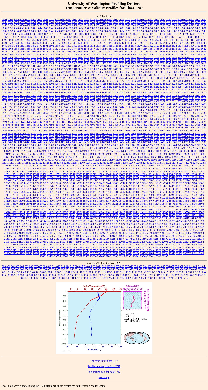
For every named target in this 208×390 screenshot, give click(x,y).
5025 (150, 69)
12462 (36, 171)
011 (54, 266)
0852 (68, 31)
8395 (186, 139)
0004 (22, 19)
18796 (193, 203)
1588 (156, 48)
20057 (100, 218)
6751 (168, 107)
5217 (115, 83)
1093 (116, 34)
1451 (10, 45)
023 (109, 266)
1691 (203, 51)
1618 (186, 48)
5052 (92, 72)
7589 (39, 124)
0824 (174, 28)
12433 (93, 168)
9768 (123, 151)
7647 (10, 127)
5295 (191, 86)
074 (136, 269)
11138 (53, 162)
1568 (39, 48)
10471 (72, 154)
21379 (86, 232)
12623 (43, 177)
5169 (74, 80)
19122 (93, 209)
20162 (64, 221)
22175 (7, 244)
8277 (39, 139)
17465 (179, 192)
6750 (162, 107)
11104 (161, 159)
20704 (157, 227)
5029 (174, 69)
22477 (14, 247)
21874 (122, 238)
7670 (74, 127)
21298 (36, 232)
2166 (16, 60)
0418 (150, 22)
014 (67, 266)
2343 (45, 63)
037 (172, 266)
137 (13, 275)
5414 (180, 92)
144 (45, 275)
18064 (57, 197)
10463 (50, 154)
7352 (133, 118)
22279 (143, 244)
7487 (68, 121)
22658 (150, 247)
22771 (86, 250)
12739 (86, 183)
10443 (194, 151)
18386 (100, 200)
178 (200, 275)
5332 (180, 89)
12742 (100, 183)
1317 (191, 39)
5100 (139, 75)
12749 (136, 183)
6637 (80, 107)
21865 (107, 238)
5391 (86, 92)
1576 (86, 48)
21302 (43, 232)
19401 (107, 212)
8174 (168, 133)
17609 (72, 194)
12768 (7, 186)
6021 (197, 95)
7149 (16, 116)
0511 (86, 25)
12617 (200, 174)
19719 (93, 215)
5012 (80, 69)
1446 (191, 42)
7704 (127, 127)
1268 (68, 39)
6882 (68, 110)
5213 (92, 83)
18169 (150, 197)
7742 (133, 127)
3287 (197, 66)
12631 (100, 177)
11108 (189, 159)
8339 (80, 139)
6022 (203, 95)
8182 (203, 133)
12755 (172, 183)
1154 (75, 37)
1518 (127, 45)
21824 (29, 238)
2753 (80, 63)
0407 (139, 22)
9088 (92, 145)
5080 (33, 75)
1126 (202, 34)
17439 (172, 192)
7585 (22, 124)
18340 (57, 200)
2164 (4, 60)
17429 (157, 192)
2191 (139, 60)
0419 (156, 22)
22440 (200, 244)
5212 (86, 83)
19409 (114, 212)
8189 (27, 136)
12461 (29, 171)
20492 (93, 224)
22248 (100, 244)
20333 (7, 224)
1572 (63, 48)
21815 (14, 238)
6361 (92, 104)
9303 (51, 148)
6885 (86, 110)
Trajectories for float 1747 (104, 360)
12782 (86, 186)
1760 (115, 54)
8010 (80, 130)
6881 (63, 110)
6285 (92, 101)
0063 (57, 22)
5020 (127, 69)
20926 (43, 230)
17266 (29, 192)
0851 (63, 31)
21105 (129, 230)
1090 (99, 34)
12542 (14, 174)
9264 (174, 145)
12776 (50, 186)
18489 (172, 200)
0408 (145, 22)
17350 (100, 192)
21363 (72, 232)
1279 (127, 39)
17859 (136, 194)
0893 (191, 31)
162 (127, 275)
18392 (114, 200)
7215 (4, 118)
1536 (191, 45)
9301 (39, 148)
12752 (157, 183)
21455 (143, 232)
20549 (165, 224)
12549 (36, 174)
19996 (36, 218)
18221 (164, 197)
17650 (86, 194)
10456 (21, 154)
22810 (114, 250)
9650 (168, 148)
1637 (63, 51)
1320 (203, 39)
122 (149, 272)
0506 (57, 25)
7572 (197, 121)
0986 (28, 34)
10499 (129, 154)
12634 (122, 177)
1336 (63, 42)
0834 (16, 31)
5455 (133, 95)
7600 (86, 124)
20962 (65, 230)
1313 (168, 39)
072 (127, 269)
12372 (167, 162)
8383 (139, 139)
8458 (57, 142)
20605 (50, 227)
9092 (104, 145)
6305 (139, 101)
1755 (86, 54)
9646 (162, 148)
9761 (88, 151)
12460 (21, 171)
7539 (98, 121)
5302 (16, 89)
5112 (203, 75)
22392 (179, 244)
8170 (150, 133)
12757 (179, 183)
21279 (200, 230)
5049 (74, 72)
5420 (10, 95)
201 (118, 278)
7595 (57, 124)
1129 (17, 37)
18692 (93, 203)
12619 (14, 177)
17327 (72, 192)
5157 (4, 80)
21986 (86, 241)
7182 (127, 116)
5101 (145, 75)
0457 (16, 25)
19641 (50, 215)
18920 (107, 206)
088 (200, 269)
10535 (136, 154)
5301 (10, 89)
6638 (86, 107)
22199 (29, 244)
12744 (107, 183)
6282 (74, 101)
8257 (33, 139)
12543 (21, 174)
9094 (109, 145)
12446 (122, 168)
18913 (100, 206)
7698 (109, 127)
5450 (109, 95)
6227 (4, 101)
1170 (167, 37)
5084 (57, 75)
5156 (203, 78)
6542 (22, 107)
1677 (133, 51)
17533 (21, 194)
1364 (162, 42)
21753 (157, 235)
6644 (121, 107)
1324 (22, 42)
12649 (29, 180)
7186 (150, 116)
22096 (172, 241)
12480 (114, 171)
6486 (203, 104)
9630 (121, 148)
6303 (127, 101)
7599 (80, 124)
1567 (33, 48)
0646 (51, 28)
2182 (104, 60)
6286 (98, 101)
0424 (186, 22)
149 (67, 275)
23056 (107, 253)
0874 (121, 31)
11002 (69, 156)
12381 (21, 165)
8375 (109, 139)
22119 (179, 241)
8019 (86, 130)
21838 (57, 238)
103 (63, 272)
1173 (184, 37)
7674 (86, 127)
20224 (114, 221)
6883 (74, 110)
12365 (117, 162)
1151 (57, 37)
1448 (197, 42)
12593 (100, 174)
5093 (110, 75)
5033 (197, 69)
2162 (197, 57)
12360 (81, 162)
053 (40, 269)
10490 (100, 154)
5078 (22, 75)
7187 (156, 116)
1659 (74, 51)
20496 (100, 224)
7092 (139, 113)
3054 (121, 66)
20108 (165, 218)
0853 (74, 31)
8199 (68, 136)
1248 (62, 39)
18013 (7, 197)
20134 (7, 221)
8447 (39, 142)
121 (144, 272)
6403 (174, 104)
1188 (196, 37)
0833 (10, 31)
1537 (197, 45)
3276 (133, 66)
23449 (200, 253)
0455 (4, 25)
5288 (186, 86)
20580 (7, 227)
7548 (121, 121)
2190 (133, 60)
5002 (22, 69)
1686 (180, 51)
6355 (57, 104)
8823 (16, 145)
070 (118, 269)
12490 (165, 171)
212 (168, 278)
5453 (127, 95)
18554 (193, 200)
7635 (197, 124)
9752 (52, 151)
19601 (14, 215)
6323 (180, 101)
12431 (86, 168)
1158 (98, 37)
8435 (22, 142)
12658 (93, 180)
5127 (80, 78)
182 (31, 278)
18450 (143, 200)
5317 (92, 89)
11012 (97, 156)
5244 (63, 86)
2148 (121, 57)
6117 (121, 98)
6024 (10, 98)
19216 (172, 209)
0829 (191, 28)
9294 (22, 148)
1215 (51, 39)
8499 (168, 142)
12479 (107, 171)
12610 (150, 174)
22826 (122, 250)
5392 (92, 92)
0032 (150, 19)
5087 (74, 75)
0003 (16, 19)
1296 (156, 39)
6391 (127, 104)
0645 (45, 28)
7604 (104, 124)
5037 (16, 72)
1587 (150, 48)
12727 (36, 183)
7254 (68, 118)
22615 (129, 247)
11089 (62, 159)
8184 (10, 136)
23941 (136, 256)
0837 (33, 31)
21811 (7, 238)
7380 (156, 118)
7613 (150, 124)
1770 (174, 54)
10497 (122, 154)
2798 (186, 63)
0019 (98, 19)
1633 (45, 51)
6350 (33, 104)
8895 (27, 145)
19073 (36, 209)
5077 (16, 75)
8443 (27, 142)
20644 (114, 227)
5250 (98, 86)
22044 (114, 241)
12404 (129, 165)
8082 (162, 130)
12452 (165, 168)
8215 (156, 136)
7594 (51, 124)
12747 (122, 183)
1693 (10, 54)
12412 (179, 165)
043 (200, 266)
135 (4, 275)
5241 (45, 86)
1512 (92, 45)
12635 (129, 177)
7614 (156, 124)
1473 (39, 45)
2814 (10, 66)
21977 (72, 241)
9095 (115, 145)
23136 (136, 253)
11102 (147, 159)
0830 (197, 28)
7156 (57, 116)
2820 (45, 66)
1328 (39, 42)
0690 (104, 28)
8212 (139, 136)
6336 (4, 104)
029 (136, 266)
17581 (57, 194)
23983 (157, 256)
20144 (43, 221)
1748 (45, 54)
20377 (57, 224)
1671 (104, 51)
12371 (160, 162)
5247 (80, 86)
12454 (179, 168)
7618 (168, 124)
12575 (86, 174)
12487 (157, 171)
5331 (174, 89)
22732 (14, 250)
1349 (133, 42)
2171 (45, 60)
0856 (92, 31)
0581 (150, 25)
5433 (57, 95)
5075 (4, 75)
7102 (162, 113)
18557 (200, 200)
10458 (29, 154)
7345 (121, 118)
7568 (186, 121)
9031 (86, 145)
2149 (127, 57)
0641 (22, 28)
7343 (115, 118)
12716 (193, 180)
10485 (86, 154)
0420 (162, 22)
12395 (86, 165)
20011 (57, 218)
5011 (74, 69)
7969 (45, 130)
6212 (156, 98)
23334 (165, 253)
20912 (22, 230)
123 (154, 272)
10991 (19, 156)
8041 (110, 130)
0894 (197, 31)
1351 (145, 42)
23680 (93, 256)
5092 (104, 75)
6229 (16, 101)
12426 (57, 168)
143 (40, 275)
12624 (50, 177)
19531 (179, 212)
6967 (191, 110)
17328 (79, 192)
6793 (10, 110)
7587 (33, 124)
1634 (51, 51)
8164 (127, 133)
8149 (92, 133)
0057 (22, 22)
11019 (125, 156)
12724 (21, 183)
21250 (186, 230)
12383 (36, 165)
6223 (185, 98)
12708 (157, 180)
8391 (162, 139)
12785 (107, 186)
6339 (22, 104)
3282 (168, 66)
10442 (187, 151)
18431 (136, 200)
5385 (57, 92)
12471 (57, 171)
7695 (104, 127)
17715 (107, 194)
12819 (165, 186)
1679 (145, 51)
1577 (92, 48)
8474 (92, 142)
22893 (172, 250)
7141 (10, 116)
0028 (127, 19)
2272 (174, 60)
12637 (143, 177)
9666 (6, 151)
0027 (121, 19)
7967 (39, 130)
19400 (100, 212)
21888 (157, 238)
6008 (156, 95)
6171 (139, 98)
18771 (172, 203)
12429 (72, 168)
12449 (143, 168)
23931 (129, 256)
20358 (43, 224)
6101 (92, 98)
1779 (197, 54)
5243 (57, 86)
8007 (69, 130)
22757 (72, 250)
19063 (200, 206)
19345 (50, 212)
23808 (114, 256)
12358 (74, 162)
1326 (27, 42)
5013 (86, 69)
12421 (36, 168)
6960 (180, 110)
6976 (16, 113)
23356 (179, 253)
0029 (133, 19)
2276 (197, 60)
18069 (72, 197)
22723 (193, 247)
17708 (100, 194)
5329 (162, 89)
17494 (7, 194)
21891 (172, 238)
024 (113, 266)
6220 (174, 98)
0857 (98, 31)
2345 (57, 63)
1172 (178, 37)
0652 (80, 28)
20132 (200, 218)
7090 (133, 113)
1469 (27, 45)
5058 (121, 72)
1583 (127, 48)
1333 (45, 42)
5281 (150, 86)
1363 (156, 42)
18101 (115, 197)
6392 (133, 104)
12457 (200, 168)
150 (72, 275)
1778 (191, 54)
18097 (100, 197)
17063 (136, 189)
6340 (27, 104)
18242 (179, 197)
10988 (200, 154)
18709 (107, 203)
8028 (98, 130)
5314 (74, 89)
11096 (104, 159)
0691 (109, 28)
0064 (63, 22)
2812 (203, 63)
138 (17, 275)
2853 (57, 66)
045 (4, 269)
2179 (86, 60)
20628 (93, 227)
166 (145, 275)
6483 (186, 104)
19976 (14, 218)
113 (109, 272)
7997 (57, 130)
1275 (103, 39)
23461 (43, 256)
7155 (51, 116)
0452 (191, 22)
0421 (168, 22)
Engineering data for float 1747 (104, 372)
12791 (143, 186)
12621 (29, 177)
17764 (122, 194)
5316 (86, 89)
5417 (197, 92)
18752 (143, 203)
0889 (186, 31)
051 (31, 269)
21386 (93, 232)
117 (126, 272)
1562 (4, 48)
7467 (63, 121)
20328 (193, 221)
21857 (93, 238)
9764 (105, 151)
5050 (80, 72)
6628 (33, 107)
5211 (80, 83)
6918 (139, 110)
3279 (150, 66)
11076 (20, 159)
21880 (143, 238)
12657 (86, 180)
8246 (4, 139)
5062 (139, 72)
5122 (51, 78)
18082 (86, 197)
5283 (162, 86)
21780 (172, 235)
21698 (129, 235)
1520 (139, 45)
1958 (80, 57)
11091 (76, 159)
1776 (180, 54)
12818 (157, 186)
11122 (39, 162)
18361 (72, 200)
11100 (133, 159)
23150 (143, 253)
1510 (80, 45)
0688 (92, 28)
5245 (68, 86)
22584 (114, 247)
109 (91, 272)
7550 (127, 121)
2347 (68, 63)
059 (67, 269)
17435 (165, 192)
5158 (10, 80)
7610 (133, 124)
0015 (80, 19)
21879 (136, 238)
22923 (193, 250)
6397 (156, 104)
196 (95, 278)
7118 (185, 113)
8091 (186, 130)
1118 (156, 34)
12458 (7, 171)
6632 (57, 107)
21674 (107, 235)
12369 (146, 162)
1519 (133, 45)
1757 (98, 54)
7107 (174, 113)
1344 (104, 42)
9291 (10, 148)
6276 (39, 101)
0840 (45, 31)
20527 (122, 224)
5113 (4, 78)
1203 (33, 39)
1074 (40, 34)
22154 (200, 241)
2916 (104, 66)
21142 (157, 230)
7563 (168, 121)
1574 (74, 48)
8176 (180, 133)
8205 (98, 136)
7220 (22, 118)
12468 (50, 171)
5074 (203, 72)
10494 (107, 154)
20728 (172, 227)
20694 (143, 227)
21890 (165, 238)
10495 (114, 154)
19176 (136, 209)
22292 (150, 244)
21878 (129, 238)
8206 (104, 136)
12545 (29, 174)
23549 (64, 256)
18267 (186, 197)
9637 (145, 148)
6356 (63, 104)
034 (159, 266)
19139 (107, 209)
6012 (174, 95)
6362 (98, 104)
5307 (45, 89)
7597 (68, 124)
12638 (150, 177)
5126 (74, 78)
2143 (92, 57)
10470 (64, 154)
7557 (150, 121)
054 (45, 269)
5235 (10, 86)
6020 (191, 95)
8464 (68, 142)
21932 (14, 241)
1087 (81, 34)
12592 (93, 174)
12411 (172, 165)
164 (136, 275)
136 (8, 275)
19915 (186, 215)
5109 (192, 75)
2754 (86, 63)
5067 (168, 72)
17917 (165, 194)
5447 (92, 95)
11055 (161, 156)
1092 (110, 34)
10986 (186, 154)
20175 (79, 221)
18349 (64, 200)
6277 (45, 101)
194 (86, 278)
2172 (51, 60)
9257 (162, 145)
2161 (191, 57)
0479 (45, 25)
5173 (98, 80)
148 (63, 275)
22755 (64, 250)
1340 (86, 42)
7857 (203, 127)
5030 (180, 69)
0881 (156, 31)
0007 (39, 19)
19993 (29, 218)
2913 (86, 66)
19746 (114, 215)
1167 (150, 37)
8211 (133, 136)
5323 (127, 89)
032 (150, 266)
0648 (57, 28)
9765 (111, 151)
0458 (22, 25)
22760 (79, 250)
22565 (100, 247)
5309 (57, 89)
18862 (72, 206)
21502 (21, 235)
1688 (191, 51)
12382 (29, 165)
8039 (104, 130)
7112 (180, 113)
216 (186, 278)
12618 (7, 177)
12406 (136, 165)
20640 (107, 227)
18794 (186, 203)
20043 (79, 218)
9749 (41, 151)
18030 (29, 197)
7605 (109, 124)
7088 (121, 113)
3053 (115, 66)
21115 (136, 230)
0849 (57, 31)
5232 (197, 83)
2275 (191, 60)
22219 (64, 244)
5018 (115, 69)
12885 (93, 189)
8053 (127, 130)
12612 (165, 174)
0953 (5, 34)
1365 (168, 42)
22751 (50, 250)
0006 (33, 19)
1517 (121, 45)
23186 (150, 253)
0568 (127, 25)
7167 (109, 116)
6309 (162, 101)
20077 (129, 218)
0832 (4, 31)
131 (190, 272)
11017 (111, 156)
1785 (27, 57)
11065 (196, 156)
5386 (63, 92)
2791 (150, 63)
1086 (75, 34)
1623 (4, 51)
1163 (127, 37)
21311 (50, 232)
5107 (180, 75)
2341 (33, 63)
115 (117, 272)
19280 (193, 209)
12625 (57, 177)
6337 (10, 104)
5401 (133, 92)
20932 (50, 230)
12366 (124, 162)
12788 (129, 186)
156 (99, 275)
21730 (143, 235)
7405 (203, 118)
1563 (10, 48)
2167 (22, 60)
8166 (139, 133)
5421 (16, 95)
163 (131, 275)
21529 (43, 235)
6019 (186, 95)
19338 (43, 212)
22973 (57, 253)
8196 (51, 136)
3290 (10, 69)
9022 (80, 145)
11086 (55, 159)
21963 (50, 241)
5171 (86, 80)
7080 (80, 113)
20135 (14, 221)
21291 (21, 232)
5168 (68, 80)
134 (204, 272)
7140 (4, 116)
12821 (179, 186)
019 (90, 266)
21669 (100, 235)
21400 (100, 232)
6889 (104, 110)
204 (131, 278)
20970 (72, 230)
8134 (45, 133)
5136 (127, 78)
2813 (4, 66)
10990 (12, 156)
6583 (27, 107)
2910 (68, 66)
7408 (4, 121)
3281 (162, 66)
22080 (143, 241)
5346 (10, 92)
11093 (90, 159)
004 (22, 266)
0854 (80, 31)
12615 (186, 174)
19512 (172, 212)
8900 (51, 145)
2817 (27, 66)
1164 (132, 37)
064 (90, 269)
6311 (174, 101)
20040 (72, 218)
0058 (27, 22)
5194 (10, 83)
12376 (189, 162)
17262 (21, 192)
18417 (129, 200)
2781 (92, 63)
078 (154, 269)
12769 (14, 186)
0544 (92, 25)
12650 (36, 180)
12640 (165, 177)
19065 (7, 209)
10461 (43, 154)
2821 (51, 66)
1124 (191, 34)
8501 (174, 142)
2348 (74, 63)
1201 (21, 39)
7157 (63, 116)
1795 (74, 57)
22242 (86, 244)
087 (195, 269)
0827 (180, 28)
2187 (115, 60)
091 (9, 272)
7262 (98, 118)
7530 (92, 121)
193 (81, 278)
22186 (21, 244)
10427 (129, 151)
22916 (186, 250)
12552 (57, 174)
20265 (150, 221)
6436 (180, 104)
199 (109, 278)
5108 (186, 75)
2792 (156, 63)
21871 (114, 238)
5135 (121, 78)
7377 (145, 118)
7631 (191, 124)
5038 (22, 72)
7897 (10, 130)
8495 (150, 142)
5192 (203, 80)
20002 (50, 218)
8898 (39, 145)
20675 (136, 227)
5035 (4, 72)
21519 (29, 235)
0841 (51, 31)
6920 (150, 110)
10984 (172, 154)
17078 (150, 189)
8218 (174, 136)
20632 (100, 227)
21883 (150, 238)
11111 (202, 159)
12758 (186, 183)
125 (163, 272)
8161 (109, 133)
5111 (197, 75)
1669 (92, 51)
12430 (79, 168)
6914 (115, 110)
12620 (21, 177)
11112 (4, 162)
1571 (57, 48)
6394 (145, 104)
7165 (98, 116)
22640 (136, 247)
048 (17, 269)
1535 (186, 45)
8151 (98, 133)
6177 (144, 98)
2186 (109, 60)
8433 (16, 142)
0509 (74, 25)
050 (26, 269)
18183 (157, 197)
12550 (43, 174)
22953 (14, 253)
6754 (186, 107)
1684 (168, 51)
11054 (154, 156)
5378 (27, 92)
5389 (74, 92)
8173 (162, 133)
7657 (33, 127)
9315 (92, 148)
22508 (50, 247)
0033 (156, 19)
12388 (64, 165)
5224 (150, 83)
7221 (27, 118)
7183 (133, 116)
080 (163, 269)
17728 (114, 194)
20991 (93, 230)
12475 (79, 171)
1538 (203, 45)
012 (58, 266)
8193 (39, 136)
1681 (150, 51)
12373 (174, 162)
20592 (21, 227)
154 (90, 275)
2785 (115, 63)
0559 (98, 25)
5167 (63, 80)
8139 (57, 133)
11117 (18, 162)
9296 (27, 148)
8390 (156, 139)
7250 (45, 118)
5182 (150, 80)
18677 (86, 203)
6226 (203, 98)
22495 (29, 247)
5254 (115, 86)
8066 (139, 130)
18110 (122, 197)
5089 (86, 75)
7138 (197, 113)
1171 (173, 37)
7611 (139, 124)
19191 (150, 209)
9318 (98, 148)
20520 (107, 224)
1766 (150, 54)
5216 (109, 83)
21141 (150, 230)
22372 (172, 244)
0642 (27, 28)
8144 (74, 133)
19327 (36, 212)
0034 (162, 19)
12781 (79, 186)
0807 (139, 28)
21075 (122, 230)
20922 (36, 230)
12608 (136, 174)
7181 (121, 116)
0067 (80, 22)
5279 (139, 86)
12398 (100, 165)
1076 (52, 34)
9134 (145, 145)
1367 (180, 42)
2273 (180, 60)
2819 (39, 66)
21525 (36, 235)
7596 (63, 124)
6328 (186, 101)
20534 (143, 224)
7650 (22, 127)
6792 (4, 110)
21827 (36, 238)
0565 (109, 25)
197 (99, 278)
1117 (150, 34)
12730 (57, 183)
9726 (23, 151)
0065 (68, 22)
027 (127, 266)
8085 (168, 130)
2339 (22, 63)
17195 (7, 192)
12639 (157, 177)
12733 (64, 183)
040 (186, 266)
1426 (186, 42)
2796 (174, 63)
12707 (150, 180)
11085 (48, 159)
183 (36, 278)
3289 (4, 69)
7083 (98, 113)
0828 (186, 28)
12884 (86, 189)
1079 (69, 34)
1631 (33, 51)
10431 (137, 151)
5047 (63, 72)
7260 (86, 118)
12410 (165, 165)
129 (181, 272)
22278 (136, 244)
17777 (129, 194)
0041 (186, 19)
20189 (93, 221)
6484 (191, 104)
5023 (139, 69)
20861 (7, 230)
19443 (143, 212)
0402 (115, 22)
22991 (79, 253)
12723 (14, 183)
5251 (104, 86)
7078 (69, 113)
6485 (197, 104)
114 (113, 272)
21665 (93, 235)
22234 (79, 244)
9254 (150, 145)
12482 (129, 171)
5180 (139, 80)
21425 (114, 232)
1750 (57, 54)
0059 (33, 22)
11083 (34, 159)
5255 (121, 86)
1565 (22, 48)
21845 (79, 238)
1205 (45, 39)
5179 (133, 80)
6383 (121, 104)
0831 (203, 28)
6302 (121, 101)
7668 (68, 127)
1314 (174, 39)
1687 (186, 51)
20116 (186, 218)
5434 (63, 95)
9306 (68, 148)
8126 (22, 133)
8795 (203, 142)
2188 (121, 60)
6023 (4, 98)
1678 (139, 51)
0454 (203, 22)
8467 (74, 142)
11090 (69, 159)
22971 (43, 253)
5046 (57, 72)
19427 (129, 212)
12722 (7, 183)
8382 (133, 139)
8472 (86, 142)
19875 (165, 215)
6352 (39, 104)
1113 (128, 34)
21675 (114, 235)
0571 (145, 25)
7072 (51, 113)
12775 (43, 186)
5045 (51, 72)
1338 (74, 42)
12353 (67, 162)
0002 (10, 19)
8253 (22, 139)
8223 (180, 136)
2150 (133, 57)
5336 (197, 89)
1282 (144, 39)
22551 (79, 247)
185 (45, 278)
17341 (93, 192)
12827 (21, 189)
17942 (179, 194)
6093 (51, 98)
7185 (145, 116)
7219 (16, 118)
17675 (93, 194)
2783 (104, 63)
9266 (186, 145)
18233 (172, 197)
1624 (10, 51)
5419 (4, 95)
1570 (51, 48)
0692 (115, 28)
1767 (156, 54)
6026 (22, 98)
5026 (156, 69)
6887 (92, 110)
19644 (57, 215)
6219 (168, 98)
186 (49, 278)
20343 (21, 224)
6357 (68, 104)
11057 (168, 156)
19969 (200, 215)
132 (195, 272)
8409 (10, 142)
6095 (63, 98)
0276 (109, 22)
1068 (34, 34)
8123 (10, 133)
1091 (105, 34)
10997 (55, 156)
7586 (27, 124)
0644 (39, 28)
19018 (165, 206)
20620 (72, 227)
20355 (36, 224)
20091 (143, 218)
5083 (51, 75)
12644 (193, 177)
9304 (57, 148)
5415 (186, 92)
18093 (93, 197)
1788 (45, 57)
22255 (107, 244)
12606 (122, 174)
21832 (43, 238)
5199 (39, 83)
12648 (21, 180)
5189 (186, 80)
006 (31, 266)
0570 (139, 25)
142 (36, 275)
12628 (79, 177)
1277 (115, 39)
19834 (143, 215)
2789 (139, 63)
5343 (203, 89)
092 (13, 272)
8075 (151, 130)
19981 (22, 218)
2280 (16, 63)
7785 (145, 127)
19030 (172, 206)
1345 (109, 42)
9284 (203, 145)
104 (68, 272)
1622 (203, 48)
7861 (4, 130)
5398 (115, 92)
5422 (22, 95)
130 (185, 272)
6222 (180, 98)
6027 (28, 98)
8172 (156, 133)
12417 (7, 168)
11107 (182, 159)
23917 (122, 256)
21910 (200, 238)
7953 (28, 130)
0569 (133, 25)
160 (118, 275)
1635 (57, 51)
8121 (4, 133)
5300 (4, 89)
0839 (39, 31)
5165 (51, 80)
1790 (57, 57)
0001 (4, 19)
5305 (33, 89)
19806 (136, 215)
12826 (14, 189)
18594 (21, 203)
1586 (145, 48)
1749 (51, 54)
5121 (45, 78)
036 (168, 266)
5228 (174, 83)
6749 (156, 107)
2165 (10, 60)
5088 (80, 75)
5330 (168, 89)
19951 (193, 215)
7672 (80, 127)
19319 (29, 212)
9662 (203, 148)
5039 (27, 72)
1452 (16, 45)
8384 (145, 139)
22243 (93, 244)
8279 (45, 139)
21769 (165, 235)
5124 (62, 78)
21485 (179, 232)
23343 (172, 253)
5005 (39, 69)
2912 (80, 66)
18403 (122, 200)
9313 (86, 148)
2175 (68, 60)
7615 (162, 124)
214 (177, 278)
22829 (129, 250)
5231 (191, 83)
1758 (104, 54)
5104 (162, 75)
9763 (99, 151)
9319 (104, 148)
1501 (45, 45)
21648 (79, 235)
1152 (63, 37)
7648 (16, 127)
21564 (64, 235)
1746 (33, 54)
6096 (69, 98)
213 (172, 278)
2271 (168, 60)
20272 (165, 221)
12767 (200, 183)
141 (31, 275)
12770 (21, 186)
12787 (122, 186)
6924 (174, 110)
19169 (129, 209)
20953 (58, 230)
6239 (22, 101)
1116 (145, 34)
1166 (144, 37)
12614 (179, 174)
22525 (64, 247)
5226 (162, 83)
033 (154, 266)
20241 (129, 221)
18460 (150, 200)
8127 (27, 133)
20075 (122, 218)
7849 (191, 127)
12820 (172, 186)
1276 (109, 39)
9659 (191, 148)
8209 (121, 136)
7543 (104, 121)
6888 (98, 110)
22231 (72, 244)
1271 (80, 39)
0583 (162, 25)
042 (195, 266)
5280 (145, 86)
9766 (117, 151)
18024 (22, 197)
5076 (10, 75)
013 (63, 266)
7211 (185, 116)
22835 (136, 250)
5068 (174, 72)
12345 (60, 162)
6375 (104, 104)
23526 (57, 256)
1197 (201, 37)
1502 (51, 45)
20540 (150, 224)
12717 (200, 180)
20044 (86, 218)
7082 (92, 113)
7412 (10, 121)
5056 (109, 72)
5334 (191, 89)
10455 (14, 154)
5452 (121, 95)
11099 (126, 159)
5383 (45, 92)
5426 (45, 95)
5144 (174, 78)
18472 (165, 200)
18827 (36, 206)
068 (109, 269)
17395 (129, 192)
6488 (4, 107)
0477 (33, 25)
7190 (174, 116)
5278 (133, 86)
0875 (127, 31)
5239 (33, 86)
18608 (36, 203)
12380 (14, 165)
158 (109, 275)
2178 (80, 60)
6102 (98, 98)
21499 (7, 235)
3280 (156, 66)
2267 (145, 60)
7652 (27, 127)
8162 (115, 133)
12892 (122, 189)
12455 (186, 168)
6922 (162, 110)
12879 (50, 189)
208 (150, 278)
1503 (57, 45)
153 (86, 275)
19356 (64, 212)
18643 (57, 203)
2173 (57, 60)
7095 (145, 113)
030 (140, 266)
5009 (63, 69)
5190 (191, 80)
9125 (139, 145)
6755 (191, 107)
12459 (14, 171)
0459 (27, 25)
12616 (193, 174)
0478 (39, 25)
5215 (104, 83)
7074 (57, 113)
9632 (133, 148)
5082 (45, 75)
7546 (109, 121)
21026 (108, 230)
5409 (150, 92)
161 (122, 275)
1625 (16, 51)
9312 (80, 148)
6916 (127, 110)
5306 (39, 89)
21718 (136, 235)
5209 (68, 83)
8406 (203, 139)
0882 (162, 31)
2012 (86, 57)
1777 (186, 54)
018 (86, 266)
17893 (150, 194)
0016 (86, 19)
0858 (104, 31)
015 (72, 266)
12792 (150, 186)
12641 (172, 177)
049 (22, 269)
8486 (139, 142)
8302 (68, 139)
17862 (143, 194)
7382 (162, 118)
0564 (104, 25)
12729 (50, 183)
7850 (197, 127)
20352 (29, 224)
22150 (193, 241)
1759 (109, 54)
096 (32, 272)
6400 (162, 104)
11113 (11, 162)
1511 (86, 45)
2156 (168, 57)
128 (176, 272)
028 (131, 266)
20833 (193, 227)
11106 (175, 159)
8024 (92, 130)
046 (8, 269)
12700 (129, 180)
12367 (131, 162)
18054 (50, 197)
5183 (156, 80)
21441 (136, 232)
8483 (127, 142)
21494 (200, 232)
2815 (16, 66)
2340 (27, 63)
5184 (162, 80)
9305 (63, 148)
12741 (93, 183)
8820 (10, 145)
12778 (57, 186)
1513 (98, 45)
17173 (193, 189)
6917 (133, 110)
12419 (21, 168)
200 (113, 278)
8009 (74, 130)
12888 (107, 189)
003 (17, 266)
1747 (39, 54)
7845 (186, 127)
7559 (162, 121)
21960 (43, 241)
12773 (29, 186)
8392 (168, 139)
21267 (193, 230)
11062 (182, 156)
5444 (74, 95)
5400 (127, 92)
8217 (168, 136)
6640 (98, 107)
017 (81, 266)
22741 (29, 250)
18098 (107, 197)
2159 (186, 57)
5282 (156, 86)
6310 (168, 101)
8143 (68, 133)
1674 (121, 51)
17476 (200, 192)
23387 (186, 253)
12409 (157, 165)
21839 (64, 238)
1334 (51, 42)
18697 (100, 203)
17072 (143, 189)
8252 (16, 139)
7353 (139, 118)
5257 (127, 86)
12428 (64, 168)
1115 (139, 34)
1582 (121, 48)
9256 (156, 145)
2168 (27, 60)
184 (40, 278)
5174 (104, 80)
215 (181, 278)
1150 (52, 37)
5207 (57, 83)
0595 (203, 25)
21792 (179, 235)
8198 (63, 136)
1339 (80, 42)
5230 (186, 83)
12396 (93, 165)
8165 (133, 133)
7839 (180, 127)
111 (100, 272)
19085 (50, 209)
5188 (180, 80)
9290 (4, 148)
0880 (150, 31)
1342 (98, 42)
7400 (191, 118)
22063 (136, 241)
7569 (191, 121)
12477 (93, 171)
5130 (92, 78)
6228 (10, 101)
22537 (72, 247)
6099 (86, 98)
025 (118, 266)
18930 (114, 206)
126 (167, 272)
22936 (7, 253)
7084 (104, 113)
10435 (158, 151)
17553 (43, 194)
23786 (107, 256)
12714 (186, 180)
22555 (93, 247)
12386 (57, 165)
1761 (121, 54)
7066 (39, 113)
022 (104, 266)
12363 (103, 162)
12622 (36, 177)
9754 (58, 151)
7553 (139, 121)
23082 (122, 253)
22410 (186, 244)
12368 (139, 162)
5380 (33, 92)
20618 (57, 227)
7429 (39, 121)
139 (22, 275)
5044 (45, 72)
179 (204, 275)
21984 (79, 241)
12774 (36, 186)
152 (81, 275)
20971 (79, 230)
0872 (109, 31)
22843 (143, 250)
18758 (150, 203)
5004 (33, 69)
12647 (14, 180)
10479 (79, 154)
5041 (39, 72)
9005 (57, 145)
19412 (122, 212)
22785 (100, 250)
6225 (197, 98)
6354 (51, 104)
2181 (98, 60)
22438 (193, 244)
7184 (139, 116)
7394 (180, 118)
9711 (17, 151)
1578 (98, 48)
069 (113, 269)
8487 (145, 142)
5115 (16, 78)
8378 (115, 139)
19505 (165, 212)
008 (40, 266)
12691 (114, 180)
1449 (203, 42)
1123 (185, 34)
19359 (72, 212)
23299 (157, 253)
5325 (139, 89)
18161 (143, 197)
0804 (127, 28)
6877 (51, 110)
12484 (143, 171)
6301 (115, 101)
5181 (145, 80)
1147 (34, 37)
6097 (74, 98)
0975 (17, 34)
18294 (200, 197)
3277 (139, 66)
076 (145, 269)
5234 (4, 86)
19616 (36, 215)
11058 (175, 156)
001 (8, 266)
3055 (127, 66)
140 (26, 275)
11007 (83, 156)
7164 (92, 116)
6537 (16, 107)
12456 (193, 168)
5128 (86, 78)
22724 (200, 247)
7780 (139, 127)
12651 (43, 180)
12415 (193, 165)
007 (36, 266)
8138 (51, 133)
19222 (179, 209)
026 (122, 266)
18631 (50, 203)
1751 (63, 54)
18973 (129, 206)
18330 (50, 200)
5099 (133, 75)
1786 (33, 57)
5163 (39, 80)
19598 (7, 215)
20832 (186, 227)
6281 (68, 101)
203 (127, 278)
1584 (133, 48)
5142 (162, 78)
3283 (174, 66)
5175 (109, 80)
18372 (86, 200)
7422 (22, 121)
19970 (7, 218)
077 (150, 269)
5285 (174, 86)
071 (122, 269)
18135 (136, 197)
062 (81, 269)
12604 (107, 174)
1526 (168, 45)
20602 (36, 227)
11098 (119, 159)
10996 (47, 156)
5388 (68, 92)
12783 (93, 186)
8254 (27, 139)
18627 (43, 203)
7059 (33, 113)
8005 (63, 130)
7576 (4, 124)
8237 (197, 136)
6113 (109, 98)
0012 (63, 19)
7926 (22, 130)
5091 (98, 75)
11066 (203, 156)
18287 (193, 197)
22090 (157, 241)
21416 (107, 232)
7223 (39, 118)
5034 (203, 69)
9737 (29, 151)
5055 (104, 72)
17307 (50, 192)
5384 (51, 92)
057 (58, 269)
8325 (74, 139)
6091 (39, 98)
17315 (64, 192)
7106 (168, 113)
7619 (174, 124)
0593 (191, 25)
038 (177, 266)
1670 (98, 51)
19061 (193, 206)
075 (140, 269)
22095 (165, 241)
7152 (33, 116)
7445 (45, 121)
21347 (64, 232)
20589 (14, 227)
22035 (107, 241)
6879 (57, 110)
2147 (115, 57)
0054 (4, 22)
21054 (115, 230)
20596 (29, 227)
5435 (68, 95)
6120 (133, 98)
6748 (150, 107)
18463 (157, 200)
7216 (10, 118)
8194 (45, 136)
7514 (80, 121)
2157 (174, 57)
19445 (150, 212)
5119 (33, 78)
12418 (14, 168)
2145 (104, 57)
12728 (43, 183)
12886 (100, 189)
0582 (156, 25)
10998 (62, 156)
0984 (23, 34)
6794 (16, 110)
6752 (174, 107)
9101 (133, 145)
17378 (107, 192)
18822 (29, 206)
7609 (127, 124)
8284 (57, 139)
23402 (193, 253)
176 (191, 275)
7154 (45, 116)
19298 (7, 212)
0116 (98, 22)
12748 (129, 183)
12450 (150, 168)
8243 (203, 136)
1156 (86, 37)
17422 (143, 192)
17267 (36, 192)
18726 (122, 203)
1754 (80, 54)
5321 (115, 89)
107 (82, 272)
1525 (162, 45)
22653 (143, 247)
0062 (51, 22)
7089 (127, 113)
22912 (179, 250)
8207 (109, 136)
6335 (203, 101)
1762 (127, 54)
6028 (33, 98)
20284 (179, 221)
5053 (98, 72)
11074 (13, 159)
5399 (121, 92)
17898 (157, 194)
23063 (114, 253)
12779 (64, 186)
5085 (63, 75)
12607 (129, 174)
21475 (165, 232)
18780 (179, 203)
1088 (87, 34)
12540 (200, 171)
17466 (186, 192)
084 (181, 269)
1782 (10, 57)
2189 (127, 60)
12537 (193, 171)
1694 (16, 54)
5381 (39, 92)
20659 (122, 227)
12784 (100, 186)
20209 (100, 221)
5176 (115, 80)
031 (145, 266)
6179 (150, 98)
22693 (165, 247)
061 (77, 269)
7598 (74, 124)
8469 (80, 142)
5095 (121, 75)
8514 (191, 142)
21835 (50, 238)
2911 (74, 66)
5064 (150, 72)
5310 (63, 89)
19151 (122, 209)
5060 (127, 72)
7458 (57, 121)
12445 (114, 168)
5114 (10, 78)
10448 (201, 151)
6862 (27, 110)
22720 (186, 247)
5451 (115, 95)
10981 (150, 154)
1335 (57, 42)
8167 (145, 133)
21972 (57, 241)
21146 (164, 230)
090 (4, 272)
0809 (145, 28)
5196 (22, 83)
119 (135, 272)
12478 (100, 171)
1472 (33, 45)
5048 (68, 72)
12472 (64, 171)
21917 (7, 241)
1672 (109, 51)
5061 (133, 72)
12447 (129, 168)
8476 (98, 142)
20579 (200, 224)
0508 (68, 25)
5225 (156, 83)
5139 (144, 78)
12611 (157, 174)
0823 (168, 28)
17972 (193, 194)
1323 (16, 42)
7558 (156, 121)
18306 (14, 200)
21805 (193, 235)
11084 (41, 159)
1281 (139, 39)
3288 (203, 66)
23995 (165, 256)
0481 (51, 25)
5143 (168, 78)
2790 (145, 63)
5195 (16, 83)
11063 (189, 156)
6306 (145, 101)
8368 (86, 139)
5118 (27, 78)
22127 (186, 241)
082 (172, 269)
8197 (57, 136)
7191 (180, 116)
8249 (10, 139)
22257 (114, 244)
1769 (168, 54)
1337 (68, 42)
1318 (197, 39)
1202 (27, 39)
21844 (72, 238)
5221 (133, 83)
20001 (43, 218)
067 (104, 269)
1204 (39, 39)
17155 (179, 189)
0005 (27, 19)
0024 (109, 19)
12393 (79, 165)
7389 (174, 118)
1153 (69, 37)
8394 (180, 139)
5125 (68, 78)
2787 (127, 63)
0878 (145, 31)
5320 (109, 89)
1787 (39, 57)
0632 (4, 28)
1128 (11, 37)
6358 (74, 104)
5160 (22, 80)
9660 (197, 148)
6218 (162, 98)
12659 (100, 180)
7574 (203, 121)
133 (199, 272)
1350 (139, 42)
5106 (174, 75)
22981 (64, 253)
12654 (64, 180)
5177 (121, 80)
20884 (15, 230)
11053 (147, 156)
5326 (145, 89)
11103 (154, 159)
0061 (45, 22)
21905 (193, 238)
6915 (121, 110)
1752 (68, 54)
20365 (50, 224)
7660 (39, 127)
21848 (86, 238)
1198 (4, 39)
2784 (109, 63)
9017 (68, 145)
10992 (26, 156)
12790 (136, 186)
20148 (50, 221)
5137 (133, 78)
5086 (69, 75)
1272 (86, 39)
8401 (197, 139)
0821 (156, 28)
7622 (186, 124)
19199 (157, 209)
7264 (109, 118)
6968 (197, 110)
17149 (172, 189)
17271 (43, 192)
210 (159, 278)
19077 (43, 209)
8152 (104, 133)
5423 (27, 95)
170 (163, 275)
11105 (168, 159)
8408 (4, 142)
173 (177, 275)
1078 (64, 34)
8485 (133, 142)
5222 (139, 83)
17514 (14, 194)
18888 (93, 206)
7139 (203, 113)
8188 (22, 136)
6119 (127, 98)
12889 (114, 189)
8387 (150, 139)
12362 (96, 162)
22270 (129, 244)
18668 (79, 203)
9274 (191, 145)
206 (140, 278)
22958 (29, 253)
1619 (191, 48)
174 (181, 275)
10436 (165, 151)
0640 (16, 28)
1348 (127, 42)
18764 (165, 203)
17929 (172, 194)
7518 (86, 121)
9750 (47, 151)
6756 (197, 107)
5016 (104, 69)
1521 (145, 45)
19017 (157, 206)
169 (159, 275)
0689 (98, 28)
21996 (93, 241)
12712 (179, 180)
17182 (200, 189)
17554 (50, 194)
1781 (4, 57)
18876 (86, 206)
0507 (63, 25)
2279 (10, 63)
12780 (72, 186)
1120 (168, 34)
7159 (74, 116)
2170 (39, 60)
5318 (98, 89)
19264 (186, 209)
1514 (104, 45)
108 (86, 272)
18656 (72, 203)
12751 (150, 183)
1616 (174, 48)
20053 (93, 218)
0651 (74, 28)
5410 (156, 92)
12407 (143, 165)
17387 (122, 192)
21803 (186, 235)
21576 (72, 235)
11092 (83, 159)
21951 (36, 241)
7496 (74, 121)
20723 (165, 227)
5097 (127, 75)
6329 (191, 101)
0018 (92, 19)
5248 (86, 86)
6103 (104, 98)
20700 (150, 227)
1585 (139, 48)
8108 (192, 130)
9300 (33, 148)
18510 (179, 200)
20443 (72, 224)
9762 (94, 151)
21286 (14, 232)
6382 (115, 104)
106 (77, 272)
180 (22, 278)
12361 (88, 162)
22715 (179, 247)
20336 (14, 224)
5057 (115, 72)
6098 (80, 98)
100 (50, 272)
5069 (180, 72)
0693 (121, 28)
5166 (57, 80)
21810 (200, 235)
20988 (86, 230)
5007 (51, 69)
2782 (98, 63)
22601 (122, 247)
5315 (80, 89)
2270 (162, 60)
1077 (58, 34)
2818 (33, 66)
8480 (109, 142)
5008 (57, 69)
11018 (118, 156)
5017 (109, 69)
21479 (172, 232)
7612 (145, 124)
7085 (110, 113)
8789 (197, 142)
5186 (168, 80)
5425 (39, 95)
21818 (21, 238)
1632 (39, 51)
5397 (109, 92)
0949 (203, 31)
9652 (174, 148)
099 (45, 272)
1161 (115, 37)
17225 (14, 192)
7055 (28, 113)
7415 (16, 121)
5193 (4, 83)
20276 (172, 221)
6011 (168, 95)
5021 (133, 69)
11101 (140, 159)
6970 (203, 110)
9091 (98, 145)
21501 (14, 235)
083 (177, 269)
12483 (136, 171)
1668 (86, 51)
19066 (14, 209)
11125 (46, 162)
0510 (80, 25)
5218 (121, 83)
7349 (127, 118)
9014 (63, 145)
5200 (45, 83)
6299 (104, 101)
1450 (4, 45)
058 (63, 269)
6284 (86, 101)
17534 (29, 194)
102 (59, 272)
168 (154, 275)
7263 (104, 118)
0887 (174, 31)
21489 (193, 232)
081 (168, 269)
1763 (133, 54)
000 (4, 266)
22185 (14, 244)
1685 (174, 51)
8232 (191, 136)
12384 (43, 165)
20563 (179, 224)
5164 (45, 80)
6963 (186, 110)
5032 (191, 69)
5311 (68, 89)
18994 (136, 206)
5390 (80, 92)
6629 (39, 107)
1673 (115, 51)
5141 (156, 78)
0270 (104, 22)
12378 (203, 162)
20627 (86, 227)
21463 (150, 232)
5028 (168, 69)
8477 (104, 142)
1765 (145, 54)
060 (72, 269)
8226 (186, 136)
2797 (180, 63)
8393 (174, 139)
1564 (16, 48)
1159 (103, 37)
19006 (143, 206)
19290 (200, 209)
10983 (165, 154)
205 (136, 278)
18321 (36, 200)
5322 (121, 89)
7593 (45, 124)
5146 (185, 78)
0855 (86, 31)
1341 (92, 42)
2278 (4, 63)
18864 (79, 206)
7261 (92, 118)
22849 (150, 250)
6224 (191, 98)
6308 (156, 101)
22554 (86, 247)
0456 (10, 25)
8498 (162, 142)
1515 (109, 45)
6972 (4, 113)
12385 (50, 165)
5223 (145, 83)
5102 (151, 75)
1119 (162, 34)
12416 (200, 165)
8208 (115, 136)
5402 (139, 92)
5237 (22, 86)
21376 (79, 232)
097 (36, 272)
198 (104, 278)
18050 (43, 197)
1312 (162, 39)
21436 (129, 232)
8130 (39, 133)
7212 (191, 116)
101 (54, 272)
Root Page (104, 377)
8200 (74, 136)
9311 (74, 148)
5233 (203, 83)
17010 (129, 189)
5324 (133, 89)
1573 (68, 48)
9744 (35, 151)
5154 (191, 78)
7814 (162, 127)
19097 (65, 209)
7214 (203, 116)
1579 (104, 48)
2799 (191, 63)
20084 (136, 218)
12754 (165, 183)
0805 (133, 28)
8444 (33, 142)
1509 (74, 45)
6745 (133, 107)
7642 (4, 127)
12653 (57, 180)
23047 (93, 253)
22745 (43, 250)
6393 (139, 104)
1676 (127, 51)
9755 (64, 151)
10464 (57, 154)
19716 (86, 215)
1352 (150, 42)
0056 (16, 22)
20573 (193, 224)
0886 (168, 31)
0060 (39, 22)
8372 (98, 139)
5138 (138, 78)
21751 (150, 235)
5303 (22, 89)
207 (145, 278)
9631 (127, 148)
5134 (115, 78)
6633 (63, 107)
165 (140, 275)
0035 (168, 19)
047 (13, 269)
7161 (86, 116)
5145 (179, 78)
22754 (57, 250)
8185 (16, 136)
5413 (174, 92)
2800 (197, 63)
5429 (51, 95)
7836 (174, 127)
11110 (195, 159)
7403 (197, 118)
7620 (180, 124)
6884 (80, 110)
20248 (143, 221)
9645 (156, 148)
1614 (162, 48)
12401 (114, 165)
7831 (168, 127)
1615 (168, 48)
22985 (72, 253)
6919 (145, 110)
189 (63, 278)
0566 (115, 25)
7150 (22, 116)
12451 (157, 168)
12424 (50, 168)
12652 (50, 180)
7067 (45, 113)
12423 (43, 168)
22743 (36, 250)
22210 (43, 244)
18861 (64, 206)
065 (95, 269)
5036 (10, 72)
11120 (32, 162)
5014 (92, 69)
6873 (39, 110)
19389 (93, 212)
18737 (129, 203)
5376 (16, 92)
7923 (16, 130)
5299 (203, 86)
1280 (133, 39)
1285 (150, 39)
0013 (68, 19)
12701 (136, 180)
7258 (80, 118)
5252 (109, 86)
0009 (45, 19)
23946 (143, 256)
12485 (150, 171)
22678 (157, 247)
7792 (150, 127)
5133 (109, 78)
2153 (150, 57)
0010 (51, 19)
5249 (92, 86)
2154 (156, 57)
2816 (22, 66)
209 (154, 278)
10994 (33, 156)
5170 (80, 80)
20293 (186, 221)
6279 (57, 101)
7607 (121, 124)
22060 (129, 241)
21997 (100, 241)
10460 (36, 154)
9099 (127, 145)
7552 (133, 121)
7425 (27, 121)
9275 (197, 145)
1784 (22, 57)
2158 (180, 57)
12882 (72, 189)
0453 (197, 22)
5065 (156, 72)
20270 (157, 221)
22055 (122, 241)
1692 (4, 54)
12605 (114, 174)
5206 (51, 83)
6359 (80, 104)
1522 (150, 45)
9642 (150, 148)
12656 (79, 180)
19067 (22, 209)
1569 (45, 48)
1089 (93, 34)
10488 (93, 154)
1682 (156, 51)
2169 (33, 60)
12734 (72, 183)
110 (95, 272)
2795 (168, 63)
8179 (191, 133)
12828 (29, 189)
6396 (150, 104)
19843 (150, 215)
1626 (22, 51)
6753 (180, 107)
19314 (21, 212)
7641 (203, 124)
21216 (179, 230)
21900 (179, 238)
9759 (82, 151)
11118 (25, 162)
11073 (6, 159)
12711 (172, 180)
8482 (121, 142)
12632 (107, 177)
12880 (57, 189)
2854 (63, 66)
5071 (186, 72)
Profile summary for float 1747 (104, 366)
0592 (186, 25)
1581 (115, 48)
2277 (203, 60)
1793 (68, 57)
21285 (7, 232)
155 (95, 275)
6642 (109, 107)
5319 (104, 89)
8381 (127, 139)
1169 (161, 37)
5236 (16, 86)
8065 (133, 130)
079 (159, 269)
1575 (80, 48)
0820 (150, 28)
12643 (186, 177)
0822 (162, 28)
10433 (144, 151)
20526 (114, 224)
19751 (122, 215)
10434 (151, 151)
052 (36, 269)
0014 (74, 19)
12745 (114, 183)
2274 (186, 60)
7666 (63, 127)
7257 (74, 118)
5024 (145, 69)
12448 (136, 168)
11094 (97, 159)
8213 (145, 136)
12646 (7, 180)
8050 (115, 130)
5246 (74, 86)
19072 (29, 209)
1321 (4, 42)
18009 (200, 194)
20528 (129, 224)
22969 (36, 253)
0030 (139, 19)
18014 (14, 197)
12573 (79, 174)
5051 (86, 72)
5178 (127, 80)
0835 (22, 31)
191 (72, 278)
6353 (45, 104)
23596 (72, 256)
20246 (136, 221)
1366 (174, 42)
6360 (86, 104)
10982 (157, 154)
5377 (22, 92)
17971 (186, 194)
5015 (98, 69)
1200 (16, 39)
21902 (186, 238)
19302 (14, 212)
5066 (162, 72)
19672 (64, 215)
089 (204, 269)
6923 (168, 110)
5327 (150, 89)
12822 (186, 186)
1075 (46, 34)
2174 (63, 60)
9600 (109, 148)
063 (86, 269)
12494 (172, 171)
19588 (200, 212)
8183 (4, 136)
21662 (86, 235)
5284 (168, 86)
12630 (93, 177)
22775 (93, 250)
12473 (72, 171)
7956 (33, 130)
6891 (109, 110)
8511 (185, 142)
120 (140, 272)
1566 (27, 48)
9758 (76, 151)
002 (13, 266)
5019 (121, 69)
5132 (103, 78)
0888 (180, 31)
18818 (7, 206)
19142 (114, 209)
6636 (74, 107)
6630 (45, 107)
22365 (165, 244)
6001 (139, 95)
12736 (79, 183)
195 (90, 278)
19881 (179, 215)
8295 (63, 139)
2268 (150, 60)
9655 (180, 148)
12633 (114, 177)
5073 (197, 72)
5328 (156, 89)
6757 (203, 107)
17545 (36, 194)
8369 (92, 139)
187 (54, 278)
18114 (129, 197)
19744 (107, 215)
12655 (72, 180)
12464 (43, 171)
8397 (191, 139)
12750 (143, 183)
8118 (203, 130)
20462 (79, 224)
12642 (179, 177)
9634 (139, 148)
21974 (64, 241)
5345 (4, 92)
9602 (115, 148)
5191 (197, 80)
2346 (63, 63)
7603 (98, 124)
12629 (86, 177)
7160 (80, 116)
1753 (74, 54)
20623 (79, 227)
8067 (145, 130)
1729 (27, 54)
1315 (180, 39)
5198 (33, 83)
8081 (156, 130)
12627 (72, 177)
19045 (179, 206)
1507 (68, 45)
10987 (193, 154)
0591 (180, 25)
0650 (68, 28)
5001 (16, 69)
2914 (92, 66)
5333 (186, 89)
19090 (57, 209)
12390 (72, 165)
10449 (7, 154)
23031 (86, 253)
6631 (51, 107)
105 (73, 272)
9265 (180, 145)
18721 (114, 203)
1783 (16, 57)
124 (158, 272)
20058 (107, 218)
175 (186, 275)
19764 (129, 215)
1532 (174, 45)
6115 (115, 98)
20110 (179, 218)
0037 (174, 19)
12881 (64, 189)
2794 (162, 63)
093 (18, 272)
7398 (186, 118)
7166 (104, 116)
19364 (79, 212)
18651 (64, 203)
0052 (197, 19)
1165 (138, 37)
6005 (150, 95)
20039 (64, 218)
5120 (39, 78)
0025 (115, 19)
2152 (145, 57)
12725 (29, 183)
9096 (121, 145)
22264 (122, 244)
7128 (191, 113)
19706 (79, 215)
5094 (115, 75)
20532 (136, 224)
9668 (11, 151)
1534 (180, 45)
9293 (16, 148)
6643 (115, 107)
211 (163, 278)
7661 (45, 127)
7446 (51, 121)
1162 (121, 37)
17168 (186, 189)
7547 (115, 121)
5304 (27, 89)
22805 (107, 250)
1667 (80, 51)
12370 (153, 162)
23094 (129, 253)
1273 (92, 39)
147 (58, 275)
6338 (16, 104)
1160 (109, 37)
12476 (86, 171)
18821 (21, 206)
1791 (63, 57)
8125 (16, 133)
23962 (150, 256)
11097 (112, 159)
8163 (121, 133)
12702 (143, 180)
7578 (10, 124)
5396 (104, 92)
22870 (157, 250)
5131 (97, 78)
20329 (200, 221)
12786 (114, 186)
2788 (133, 63)
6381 (109, 104)
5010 (68, 69)
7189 (168, 116)
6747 (145, 107)
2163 (203, 57)
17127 (165, 189)
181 (26, 278)
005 (26, 266)
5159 (16, 80)
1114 (134, 34)
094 (22, 272)
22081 (150, 241)
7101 (156, 113)
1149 (46, 37)
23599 (86, 256)
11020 (133, 156)
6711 (127, 107)
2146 (109, 57)
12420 (29, 168)
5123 (56, 78)
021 (99, 266)
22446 (7, 247)
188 (58, 278)
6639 (92, 107)
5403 (145, 92)
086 (191, 269)
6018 (180, 95)
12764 (193, 183)
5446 (86, 95)
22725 (7, 250)
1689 (197, 51)
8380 (121, 139)
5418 (203, 92)
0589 (174, 25)
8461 (63, 142)
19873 (157, 215)
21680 (122, 235)
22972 (50, 253)
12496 (179, 171)
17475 (193, 192)
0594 (197, 25)
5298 (197, 86)
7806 (156, 127)
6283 (80, 101)
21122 (143, 230)
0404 (121, 22)
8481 (115, 142)
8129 (33, 133)
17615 (79, 194)
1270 (74, 39)
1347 (121, 42)
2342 (39, 63)
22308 (157, 244)
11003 (76, 156)
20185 (86, 221)
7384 (168, 118)
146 (54, 275)
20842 (200, 227)
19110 (79, 209)
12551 (50, 174)
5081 (39, 75)
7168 (115, 116)
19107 (72, 209)
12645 (200, 177)
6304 (133, 101)
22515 (57, 247)
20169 (72, 221)
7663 (51, 127)
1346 (115, 42)
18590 (14, 203)
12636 (136, 177)
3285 (186, 66)
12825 (7, 189)
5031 (186, 69)
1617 (180, 48)
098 (41, 272)
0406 (133, 22)
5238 (27, 86)
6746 (139, 107)
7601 (92, 124)
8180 (197, 133)
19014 (150, 206)
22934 (200, 250)
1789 (51, 57)
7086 (115, 113)
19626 (43, 215)
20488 (86, 224)
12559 (72, 174)
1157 (92, 37)
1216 (57, 39)
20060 (114, 218)
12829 (36, 189)
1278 (121, 39)
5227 (168, 83)
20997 (100, 230)
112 (104, 272)
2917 (109, 66)
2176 (74, 60)
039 (181, 266)
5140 (150, 78)
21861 (100, 238)
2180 (92, 60)
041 (191, 266)
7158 (68, 116)
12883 (79, 189)
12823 (193, 186)
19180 (143, 209)
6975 (10, 113)
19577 (193, 212)
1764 (139, 54)
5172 (92, 80)
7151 (27, 116)
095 (27, 272)
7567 (180, 121)
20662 (129, 227)
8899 (45, 145)
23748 (100, 256)
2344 (51, 63)
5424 (33, 95)
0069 (92, 22)
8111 (197, 130)
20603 (43, 227)
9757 (70, 151)
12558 (64, 174)
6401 (168, 104)
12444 (107, 168)
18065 (65, 197)
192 (77, 278)
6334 (197, 101)
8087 (174, 130)
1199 (10, 39)
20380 (64, 224)
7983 (51, 130)
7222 (33, 118)
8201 (80, 136)
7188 (162, 116)
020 (95, 266)
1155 (80, 37)
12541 (7, 174)
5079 (28, 75)
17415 (136, 192)
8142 (63, 133)
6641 (104, 107)
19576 (186, 212)
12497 (186, 171)
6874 (45, 110)
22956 (21, 253)
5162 (33, 80)
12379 (7, 165)
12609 (143, 174)
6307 (150, 101)
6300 (109, 101)
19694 (72, 215)
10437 (172, 151)
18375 (93, 200)
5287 (180, 86)
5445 (80, 95)
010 (49, 266)
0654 (86, 28)
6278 (51, 101)
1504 (63, 45)
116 (122, 272)
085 (186, 269)
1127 (5, 37)
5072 (191, 72)
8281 (51, 139)
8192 (33, 136)
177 (195, 275)
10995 (40, 156)
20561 (172, 224)
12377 (196, 162)
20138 (36, 221)
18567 (7, 203)
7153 (39, 116)
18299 (7, 200)
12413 (186, 165)
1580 (109, 48)
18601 (29, 203)
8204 (92, 136)
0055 (10, 22)
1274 (98, 39)
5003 (27, 69)
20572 (186, 224)
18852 (57, 206)
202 (122, 278)
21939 (21, 241)
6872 (33, 110)
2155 (162, 57)
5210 (74, 83)
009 (45, 266)
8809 (4, 145)
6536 (10, 107)
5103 (156, 75)
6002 (145, 95)
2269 (156, 60)
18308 (21, 200)
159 (113, 275)
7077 (63, 113)
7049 (22, 113)
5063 (145, 72)
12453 (172, 168)
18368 (79, 200)
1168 (155, 37)
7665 (57, 127)
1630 (27, 51)
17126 (157, 189)
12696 (122, 180)
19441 (136, 212)
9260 (168, 145)
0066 (74, 22)
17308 (57, 192)
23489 (50, 256)
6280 (63, 101)
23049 (100, 253)
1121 (173, 34)
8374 (104, 139)
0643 (33, 28)
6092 (45, 98)
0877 (139, 31)
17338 (86, 192)
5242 (51, 86)
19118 (86, 209)
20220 (107, 221)
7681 (92, 127)
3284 (180, 66)
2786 (121, 63)
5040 (33, 72)
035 (163, 266)
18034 (36, 197)
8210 (127, 136)
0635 (10, 28)
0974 (11, 34)
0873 (115, 31)
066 (99, 269)
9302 (45, 148)
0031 (145, 19)
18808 (200, 203)
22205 (36, 244)
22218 (57, 244)
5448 (98, 95)
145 (49, 275)
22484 (21, 247)
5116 (21, 78)
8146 (86, 133)
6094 (57, 98)
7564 (174, 121)
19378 (86, 212)
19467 (157, 212)
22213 (50, 244)
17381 (114, 192)
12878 (43, 189)
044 (204, 266)
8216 (162, 136)
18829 (43, 206)
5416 (191, 92)
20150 (57, 221)
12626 (64, 177)
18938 (122, 206)
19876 (172, 215)
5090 (92, 75)
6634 (68, 107)
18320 (29, 200)
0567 (121, 25)
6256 (27, 101)
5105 (168, 75)
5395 (98, 92)
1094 (122, 34)
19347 (57, 212)
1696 (22, 54)
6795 (22, 110)
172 (172, 275)
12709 (165, 180)
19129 (100, 209)
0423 (180, 22)
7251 (51, 118)
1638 (68, 51)
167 (150, 275)
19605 (21, 215)
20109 (172, 218)
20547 (157, 224)
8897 (33, 145)
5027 (162, 69)
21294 (29, 232)
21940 (29, 241)
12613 (172, 174)
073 (131, 269)
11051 (140, 156)
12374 (182, 162)
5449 (104, 95)
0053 (203, 19)
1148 (40, 37)
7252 (57, 118)
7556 (145, 121)
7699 (115, 127)
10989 (4, 156)
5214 (98, 83)
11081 (27, 159)
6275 (33, 101)
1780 (203, 54)
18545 (186, 200)
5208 (63, 83)
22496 (36, 247)
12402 (122, 165)
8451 (51, 142)
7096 (151, 113)
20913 (29, 230)
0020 (104, 19)
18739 (136, 203)
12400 (107, 165)
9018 (74, 145)
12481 (122, 171)
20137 (29, 221)
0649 (63, 28)
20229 (122, 221)
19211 (165, 209)
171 (168, 275)
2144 (98, 57)
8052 (121, 130)
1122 (179, 34)
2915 (98, 66)
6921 (156, 110)
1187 (190, 37)
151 (77, 275)
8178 (186, 133)
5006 (45, 69)
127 (172, 272)
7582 (16, 124)
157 (104, 275)
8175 (174, 133)
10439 (180, 151)
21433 (122, 232)
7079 (74, 113)
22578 (107, 247)
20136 (21, 221)
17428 (150, 192)
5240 (39, 86)
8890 (22, 145)
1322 (10, 42)
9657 (186, 148)
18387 (107, 200)
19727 (100, 215)
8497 (156, 142)
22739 (21, 250)
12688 (107, 180)
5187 (174, 80)
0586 (168, 25)
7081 (86, 113)
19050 (186, 206)
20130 (193, 218)
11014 (104, 156)
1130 (23, 37)
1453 (22, 45)
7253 (63, 118)
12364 (110, 162)
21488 (186, 232)
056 (54, 269)
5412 (168, 92)
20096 (150, 218)
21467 (157, 232)
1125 (196, 34)
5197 (27, 83)
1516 (115, 45)
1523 (156, 45)
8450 (45, 142)
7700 (121, 127)
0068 (86, 22)
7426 (33, 121)
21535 (50, 235)
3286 (191, 66)
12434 (100, 168)
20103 (157, 218)
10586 (143, 154)
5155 (197, 78)
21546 (57, 235)
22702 (172, 247)
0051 (191, 19)
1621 (197, 48)
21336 (57, 232)
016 (77, 266)
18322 (43, 200)
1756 (92, 54)
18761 (157, 203)
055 (49, 269)
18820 (14, 206)
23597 (79, 256)
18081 (79, 197)
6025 (16, 98)
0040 (180, 19)
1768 (162, 54)
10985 (179, 154)
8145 (80, 133)
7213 (197, 116)
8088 (180, 130)
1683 (162, 51)
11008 (90, 156)
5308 (51, 89)
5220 (127, 83)
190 (67, 278)
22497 (43, 247)
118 (131, 272)
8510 (180, 142)
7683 (98, 127)
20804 (179, 227)
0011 (57, 19)
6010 (162, 95)
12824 (200, 186)
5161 (27, 80)
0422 (174, 22)
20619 (64, 227)
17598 (64, 194)
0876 (133, 31)
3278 (145, 66)
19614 (29, 215)
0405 (127, 22)
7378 (150, 118)
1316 (185, 39)
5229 (180, 83)
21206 (171, 230)
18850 (50, 206)
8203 (86, 136)
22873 (165, 250)
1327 (33, 42)
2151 (139, 57)
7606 (115, 124)
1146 (29, 37)
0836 (27, 31)
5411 (162, 92)
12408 (150, 165)
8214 (150, 136)
